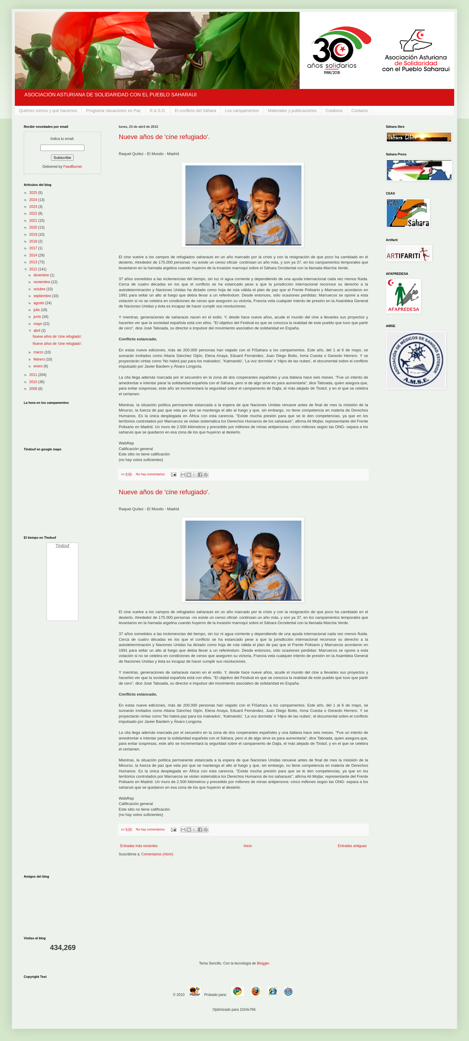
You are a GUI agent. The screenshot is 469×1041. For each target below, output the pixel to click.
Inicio (248, 846)
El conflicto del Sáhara (195, 110)
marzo (39, 352)
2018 (33, 241)
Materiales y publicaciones (292, 110)
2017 (33, 248)
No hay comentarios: (151, 474)
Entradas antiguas (352, 846)
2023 (33, 207)
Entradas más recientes (139, 846)
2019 (33, 234)
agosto (39, 303)
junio (38, 317)
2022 (33, 213)
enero (39, 366)
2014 (33, 255)
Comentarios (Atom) (157, 854)
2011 (33, 375)
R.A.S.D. (158, 110)
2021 (33, 221)
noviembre (42, 282)
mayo (38, 324)
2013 (33, 262)
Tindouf (62, 545)
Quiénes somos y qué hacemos (48, 110)
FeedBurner (72, 167)
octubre (40, 289)
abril (37, 331)
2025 (33, 193)
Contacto (359, 110)
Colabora (334, 110)
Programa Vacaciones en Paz (113, 110)
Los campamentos (242, 110)
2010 (33, 382)
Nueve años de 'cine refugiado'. (164, 137)
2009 (33, 389)
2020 (33, 227)
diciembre (42, 275)
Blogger (263, 963)
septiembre (43, 296)
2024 (33, 200)
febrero (40, 359)
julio (37, 310)
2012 (33, 269)
